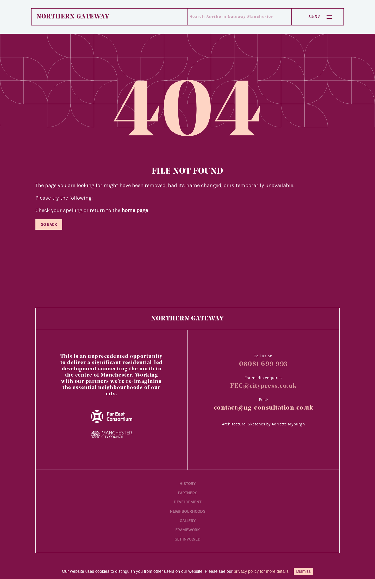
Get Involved (187, 539)
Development (187, 502)
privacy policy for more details (261, 571)
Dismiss (303, 571)
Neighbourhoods (187, 511)
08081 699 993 (263, 364)
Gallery (188, 520)
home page (135, 210)
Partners (187, 493)
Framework (187, 530)
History (187, 483)
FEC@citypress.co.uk (263, 386)
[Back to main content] (325, 539)
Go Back (49, 224)
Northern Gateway (73, 17)
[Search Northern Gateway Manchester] (234, 17)
